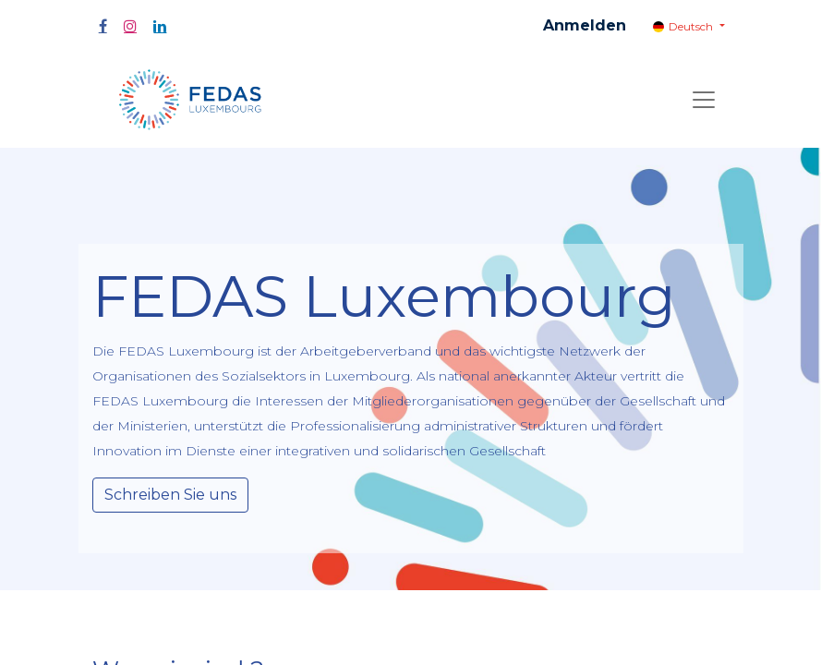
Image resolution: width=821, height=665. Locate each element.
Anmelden (584, 25)
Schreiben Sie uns (170, 494)
